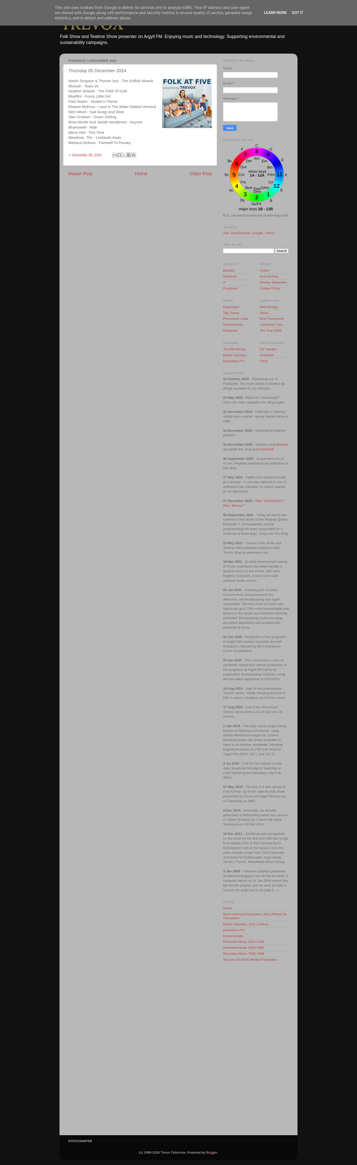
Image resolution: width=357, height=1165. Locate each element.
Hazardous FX (233, 361)
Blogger (211, 1152)
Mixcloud (229, 276)
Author (265, 270)
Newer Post (80, 173)
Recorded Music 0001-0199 (243, 942)
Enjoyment (231, 307)
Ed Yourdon (268, 349)
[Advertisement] (256, 1055)
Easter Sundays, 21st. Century (245, 924)
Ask (226, 233)
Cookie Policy (270, 288)
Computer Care (271, 324)
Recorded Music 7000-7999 (243, 953)
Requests (230, 330)
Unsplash (267, 355)
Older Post (201, 173)
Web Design (269, 307)
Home (141, 173)
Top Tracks (231, 313)
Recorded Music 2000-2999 (243, 948)
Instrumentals (233, 324)
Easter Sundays (235, 355)
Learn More (275, 12)
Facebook (230, 288)
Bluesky (229, 270)
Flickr (264, 361)
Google (257, 233)
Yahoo (269, 233)
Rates (264, 313)
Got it (297, 12)
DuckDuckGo (240, 233)
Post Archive (269, 276)
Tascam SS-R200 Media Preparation (250, 959)
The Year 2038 (271, 330)
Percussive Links (235, 318)
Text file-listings (234, 349)
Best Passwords (272, 318)
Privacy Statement (273, 282)
